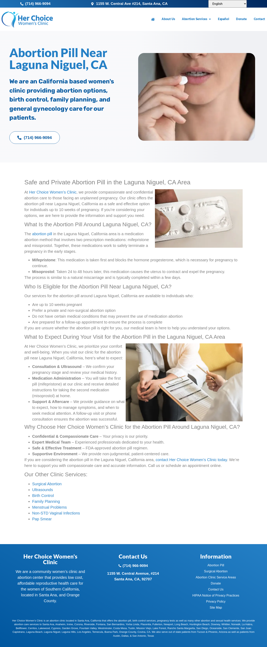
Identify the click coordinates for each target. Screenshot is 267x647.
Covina (141, 631)
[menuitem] (153, 19)
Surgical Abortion (47, 484)
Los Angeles (84, 631)
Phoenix (212, 631)
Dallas (124, 635)
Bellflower (21, 628)
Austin (116, 635)
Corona (78, 624)
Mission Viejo (143, 628)
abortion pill (42, 234)
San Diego (202, 628)
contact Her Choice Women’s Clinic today (191, 460)
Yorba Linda (132, 624)
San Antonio (139, 635)
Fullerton (157, 624)
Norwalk (235, 624)
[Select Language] (227, 4)
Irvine (70, 624)
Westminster (105, 628)
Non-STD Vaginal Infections (56, 513)
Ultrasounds (42, 490)
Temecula (97, 631)
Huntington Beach (199, 624)
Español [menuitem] (223, 19)
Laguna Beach (34, 631)
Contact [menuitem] (259, 19)
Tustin (131, 628)
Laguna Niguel (52, 631)
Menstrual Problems (49, 507)
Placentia (146, 624)
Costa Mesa (120, 628)
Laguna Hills (69, 631)
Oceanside (216, 628)
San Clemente (231, 628)
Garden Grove (70, 628)
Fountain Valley (88, 628)
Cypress (56, 628)
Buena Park (111, 631)
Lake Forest (159, 628)
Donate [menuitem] (241, 19)
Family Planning (46, 501)
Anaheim (60, 624)
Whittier (225, 624)
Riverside (89, 624)
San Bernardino (115, 624)
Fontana (100, 624)
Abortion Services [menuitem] (196, 19)
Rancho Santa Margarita (181, 628)
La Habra (247, 624)
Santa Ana (48, 624)
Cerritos (32, 628)
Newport (168, 624)
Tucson (201, 631)
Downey (215, 624)
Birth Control (43, 495)
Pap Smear (42, 519)
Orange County (127, 631)
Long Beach (181, 624)
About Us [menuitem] (168, 19)
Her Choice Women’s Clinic (52, 192)
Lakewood (44, 628)
